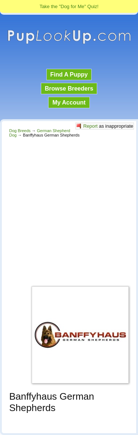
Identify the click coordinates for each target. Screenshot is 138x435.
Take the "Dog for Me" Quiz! (68, 6)
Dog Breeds (20, 130)
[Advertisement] (69, 210)
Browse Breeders (69, 88)
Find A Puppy (69, 74)
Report (90, 126)
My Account (68, 102)
